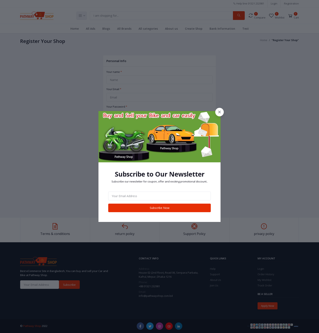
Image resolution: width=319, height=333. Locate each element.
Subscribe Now (159, 208)
